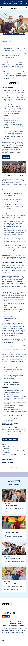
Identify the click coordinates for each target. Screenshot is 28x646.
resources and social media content (16, 68)
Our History (6, 157)
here (13, 341)
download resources (6, 5)
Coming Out (7, 368)
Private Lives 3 (8, 455)
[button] (6, 43)
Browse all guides (14, 484)
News (3, 635)
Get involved (20, 3)
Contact (4, 638)
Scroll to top (14, 467)
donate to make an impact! (19, 5)
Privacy (3, 640)
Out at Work (7, 447)
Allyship (6, 382)
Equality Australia (16, 259)
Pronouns (6, 375)
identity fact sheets (12, 66)
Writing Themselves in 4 (10, 451)
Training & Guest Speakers (10, 439)
